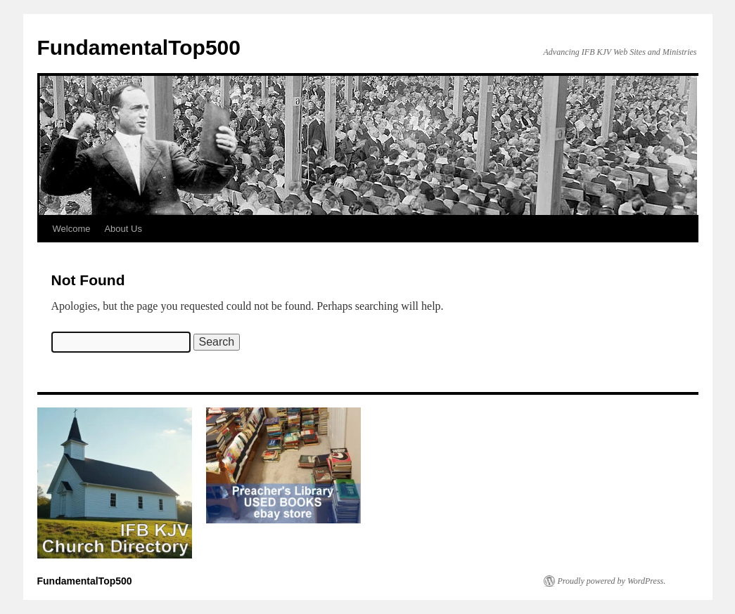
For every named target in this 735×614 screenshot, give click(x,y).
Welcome (72, 228)
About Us (122, 228)
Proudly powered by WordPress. (612, 581)
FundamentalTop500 (139, 47)
